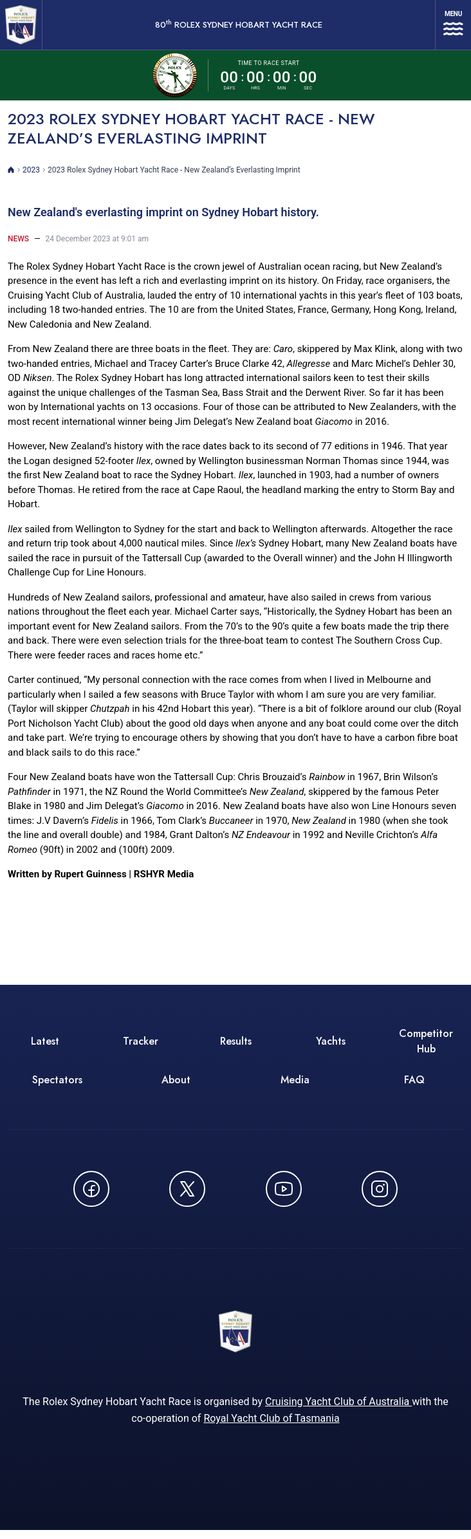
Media (295, 1085)
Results (236, 1047)
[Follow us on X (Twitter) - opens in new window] (187, 1195)
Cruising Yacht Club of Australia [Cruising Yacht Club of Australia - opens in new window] (338, 1410)
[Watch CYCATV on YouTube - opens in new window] (284, 1195)
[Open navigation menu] (453, 27)
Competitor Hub (426, 1047)
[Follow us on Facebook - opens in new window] (91, 1195)
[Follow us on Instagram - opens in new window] (380, 1195)
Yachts (331, 1047)
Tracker (140, 1047)
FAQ (414, 1085)
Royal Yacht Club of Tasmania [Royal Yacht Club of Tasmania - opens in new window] (271, 1427)
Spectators (57, 1085)
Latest (45, 1047)
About (176, 1085)
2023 (31, 175)
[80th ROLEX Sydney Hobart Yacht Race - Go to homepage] (23, 27)
